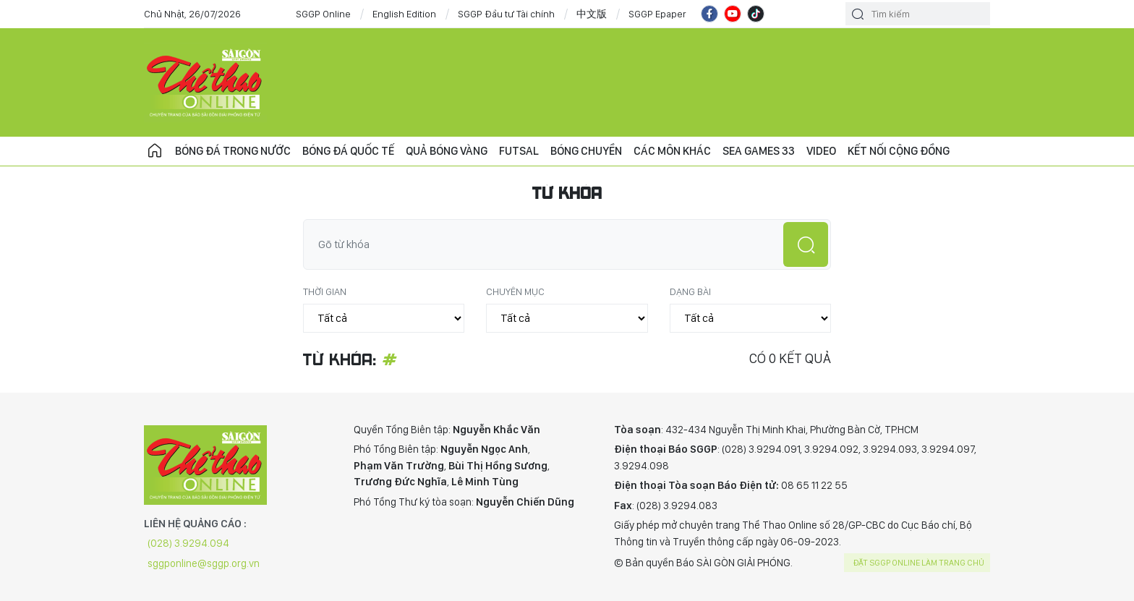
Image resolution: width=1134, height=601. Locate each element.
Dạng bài (690, 291)
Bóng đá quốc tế (348, 151)
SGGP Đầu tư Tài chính (506, 14)
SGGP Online (323, 14)
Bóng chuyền (586, 151)
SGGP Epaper (657, 14)
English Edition (404, 14)
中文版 (591, 14)
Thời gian (324, 291)
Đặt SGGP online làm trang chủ (918, 563)
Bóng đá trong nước (233, 151)
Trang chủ (155, 151)
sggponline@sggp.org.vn (204, 563)
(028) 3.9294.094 (188, 543)
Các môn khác (672, 151)
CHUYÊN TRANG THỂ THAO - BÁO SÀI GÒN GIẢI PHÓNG (205, 82)
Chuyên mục (515, 291)
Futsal (519, 151)
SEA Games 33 (758, 151)
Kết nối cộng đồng (899, 151)
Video (821, 151)
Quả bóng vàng (446, 151)
